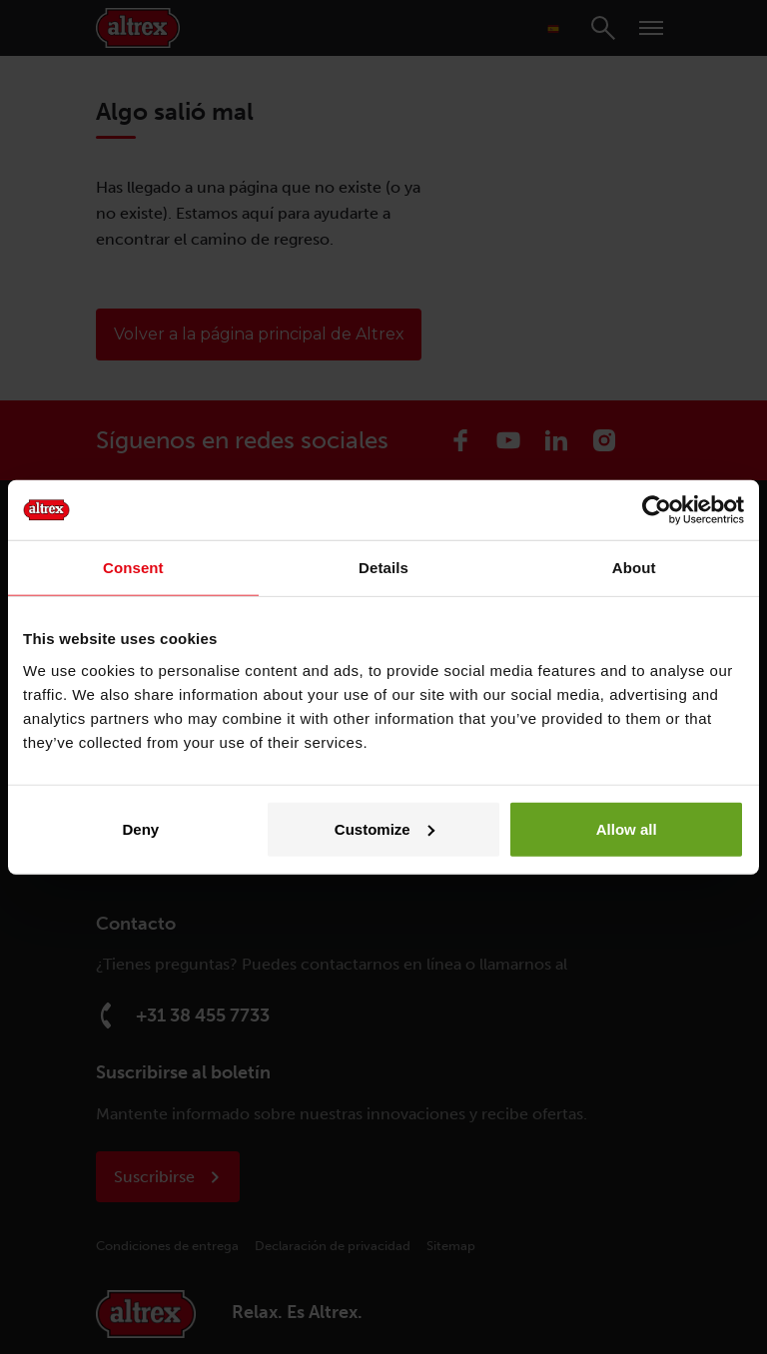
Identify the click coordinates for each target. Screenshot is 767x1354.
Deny (140, 828)
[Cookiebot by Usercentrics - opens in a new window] (656, 510)
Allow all (626, 828)
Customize (384, 828)
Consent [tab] (133, 567)
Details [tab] (383, 567)
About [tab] (634, 567)
